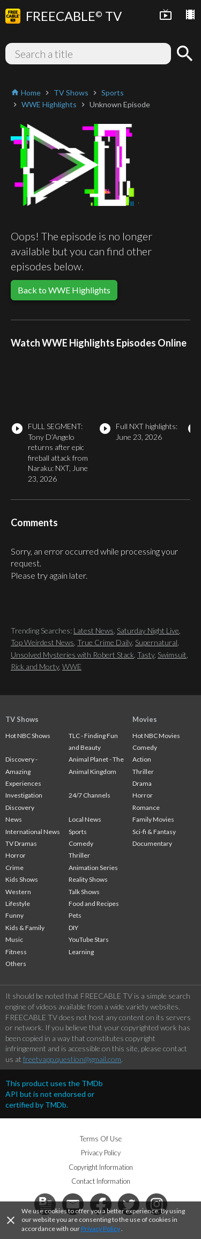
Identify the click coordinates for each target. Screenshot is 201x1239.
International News (32, 832)
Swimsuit (172, 654)
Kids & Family (24, 928)
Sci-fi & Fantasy (154, 832)
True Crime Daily (104, 642)
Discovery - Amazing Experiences (23, 771)
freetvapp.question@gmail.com (72, 1059)
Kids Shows (21, 879)
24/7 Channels (89, 795)
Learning (81, 952)
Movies (144, 719)
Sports (78, 832)
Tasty (145, 654)
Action (141, 759)
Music (14, 939)
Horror (15, 855)
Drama (142, 783)
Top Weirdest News (42, 642)
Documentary (152, 843)
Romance (146, 807)
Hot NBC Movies (156, 736)
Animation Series (93, 868)
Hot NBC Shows (27, 736)
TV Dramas (21, 843)
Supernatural (156, 642)
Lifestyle (17, 903)
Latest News (93, 630)
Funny (14, 915)
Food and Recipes (94, 903)
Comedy (81, 843)
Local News (85, 819)
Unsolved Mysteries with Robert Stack (72, 654)
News (13, 819)
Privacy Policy (100, 1229)
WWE (71, 666)
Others (15, 964)
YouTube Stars (89, 939)
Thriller (79, 855)
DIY (73, 928)
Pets (75, 915)
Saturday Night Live (148, 630)
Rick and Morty (35, 666)
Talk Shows (84, 892)
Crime (14, 868)
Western (18, 892)
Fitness (16, 952)
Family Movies (153, 819)
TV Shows (22, 719)
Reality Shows (88, 879)
